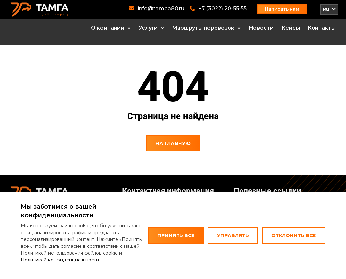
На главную (173, 143)
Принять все (175, 235)
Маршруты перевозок (203, 28)
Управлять (233, 235)
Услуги (148, 28)
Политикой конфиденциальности (60, 260)
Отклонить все (293, 235)
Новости (261, 28)
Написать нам (282, 9)
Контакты (322, 28)
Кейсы (290, 28)
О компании (107, 28)
